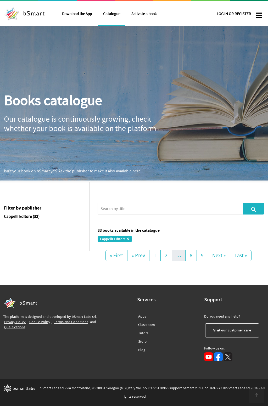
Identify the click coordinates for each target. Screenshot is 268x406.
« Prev (138, 255)
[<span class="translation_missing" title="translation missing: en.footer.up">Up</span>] (256, 395)
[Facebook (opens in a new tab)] (218, 356)
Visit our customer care (236, 330)
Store (142, 340)
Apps (142, 316)
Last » (240, 255)
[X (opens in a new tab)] (228, 356)
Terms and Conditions (71, 321)
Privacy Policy (15, 321)
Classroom (146, 324)
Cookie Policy (39, 321)
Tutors (143, 332)
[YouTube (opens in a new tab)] (208, 356)
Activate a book (144, 14)
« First (116, 255)
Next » (219, 255)
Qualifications (14, 327)
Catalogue (111, 14)
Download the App (77, 14)
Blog (141, 349)
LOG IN (234, 14)
